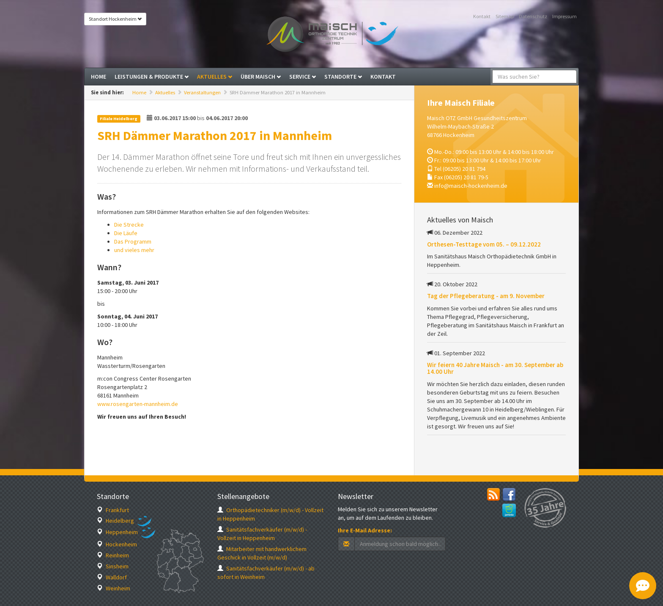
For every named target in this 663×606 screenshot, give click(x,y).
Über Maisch (261, 76)
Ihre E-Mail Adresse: (365, 530)
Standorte (343, 76)
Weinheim (113, 588)
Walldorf (112, 577)
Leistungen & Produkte (152, 76)
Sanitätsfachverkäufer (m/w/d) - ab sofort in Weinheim (266, 573)
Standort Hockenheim (115, 19)
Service (302, 76)
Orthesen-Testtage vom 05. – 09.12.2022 (484, 244)
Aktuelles (214, 76)
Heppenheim (117, 532)
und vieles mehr (134, 250)
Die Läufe (125, 233)
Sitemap (505, 16)
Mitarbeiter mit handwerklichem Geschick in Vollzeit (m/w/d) (262, 553)
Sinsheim (113, 566)
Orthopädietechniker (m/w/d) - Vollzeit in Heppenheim (270, 514)
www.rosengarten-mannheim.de (137, 404)
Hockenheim (117, 544)
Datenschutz (533, 16)
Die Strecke (129, 224)
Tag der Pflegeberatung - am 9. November (486, 296)
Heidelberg (115, 520)
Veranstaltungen (202, 92)
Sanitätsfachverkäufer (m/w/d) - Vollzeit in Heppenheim (262, 534)
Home (98, 76)
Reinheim (113, 555)
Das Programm (132, 241)
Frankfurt (113, 510)
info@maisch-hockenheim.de (470, 185)
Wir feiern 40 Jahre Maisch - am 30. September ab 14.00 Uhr (495, 368)
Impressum (564, 16)
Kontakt (481, 16)
